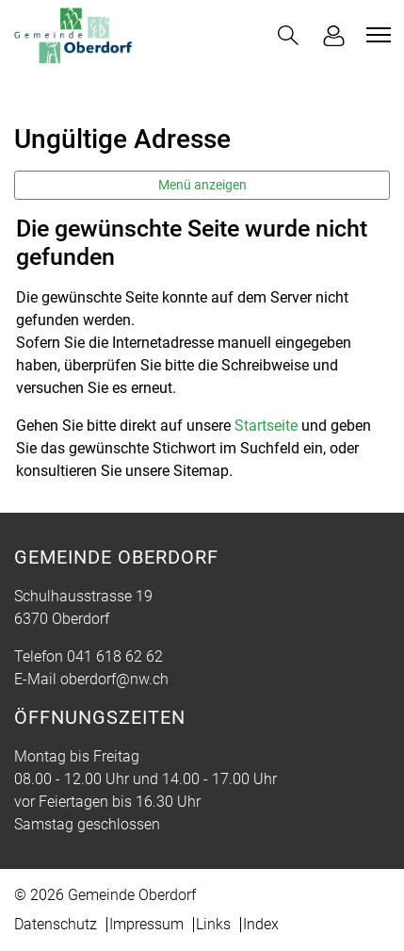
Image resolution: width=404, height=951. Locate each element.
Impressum (146, 924)
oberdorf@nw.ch (114, 679)
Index (261, 924)
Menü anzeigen (202, 184)
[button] (288, 35)
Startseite (266, 426)
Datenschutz (55, 924)
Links (213, 924)
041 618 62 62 (115, 656)
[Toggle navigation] (376, 34)
